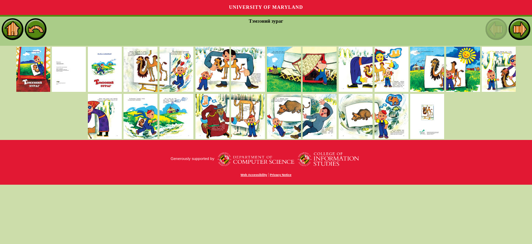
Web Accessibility (254, 175)
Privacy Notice (280, 175)
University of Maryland (266, 7)
